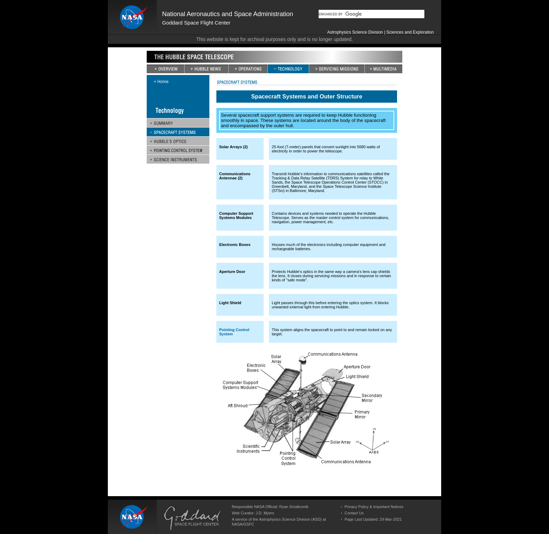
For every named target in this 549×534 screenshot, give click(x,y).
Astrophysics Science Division (355, 32)
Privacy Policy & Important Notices (374, 507)
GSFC (248, 524)
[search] (371, 14)
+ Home (161, 81)
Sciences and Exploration (410, 32)
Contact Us (354, 513)
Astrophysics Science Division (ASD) (290, 519)
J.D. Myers (265, 513)
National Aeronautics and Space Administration (227, 14)
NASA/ (237, 524)
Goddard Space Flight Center (196, 23)
